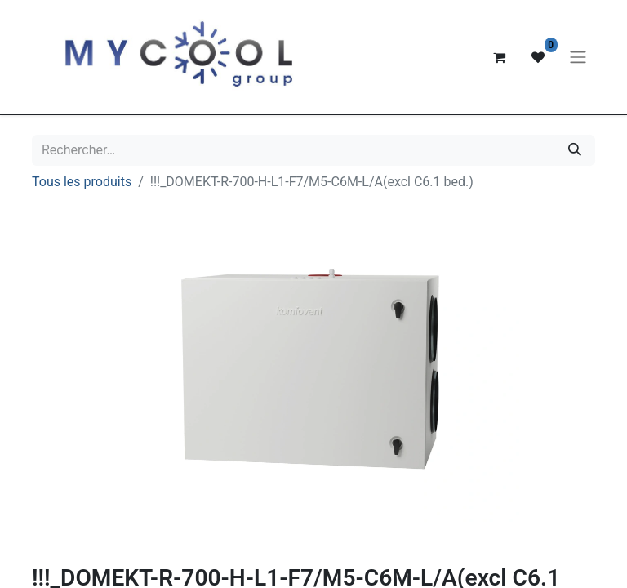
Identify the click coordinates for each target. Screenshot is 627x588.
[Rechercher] (574, 150)
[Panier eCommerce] (498, 57)
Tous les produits (81, 181)
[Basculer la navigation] (578, 57)
